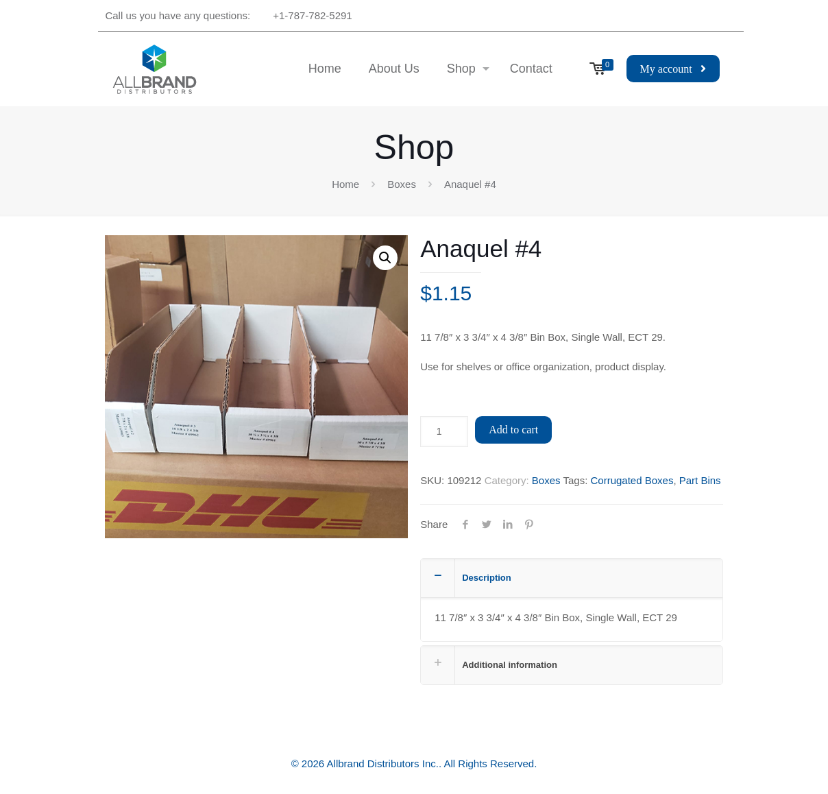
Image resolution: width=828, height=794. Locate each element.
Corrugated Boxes (631, 480)
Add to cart (513, 429)
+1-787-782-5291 (312, 15)
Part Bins (700, 480)
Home (345, 184)
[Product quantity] (444, 431)
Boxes (401, 184)
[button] (385, 257)
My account (673, 69)
